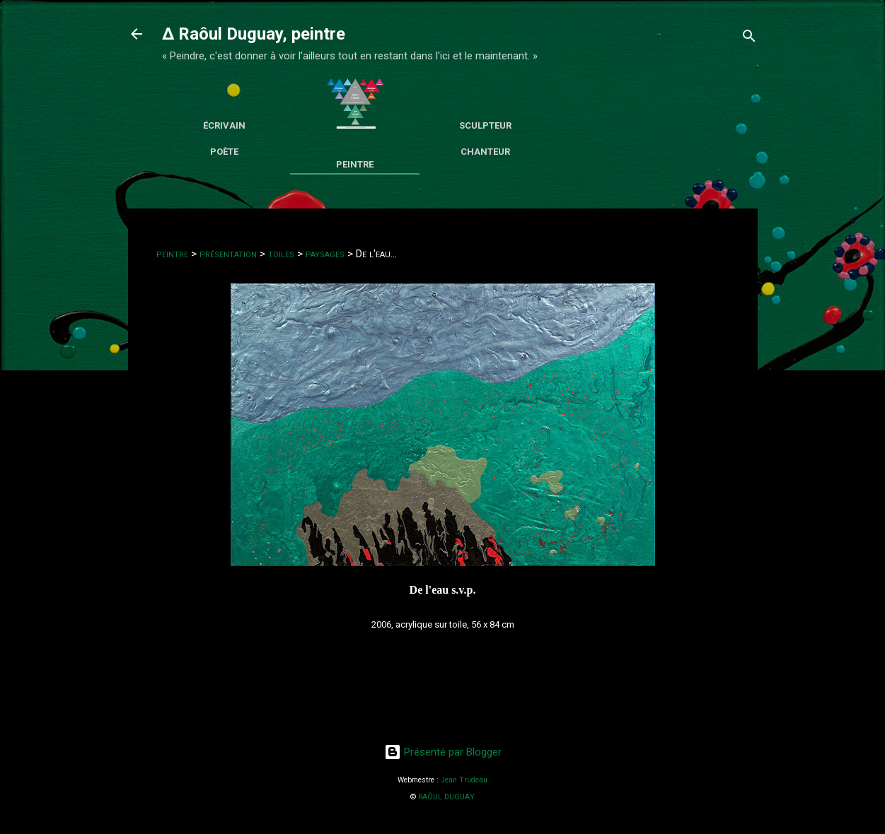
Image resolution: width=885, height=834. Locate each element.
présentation (228, 253)
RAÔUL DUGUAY (446, 796)
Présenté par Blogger (443, 752)
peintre (172, 253)
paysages (325, 253)
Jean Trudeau (464, 780)
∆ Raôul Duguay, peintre (253, 34)
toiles (281, 253)
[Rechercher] (749, 38)
